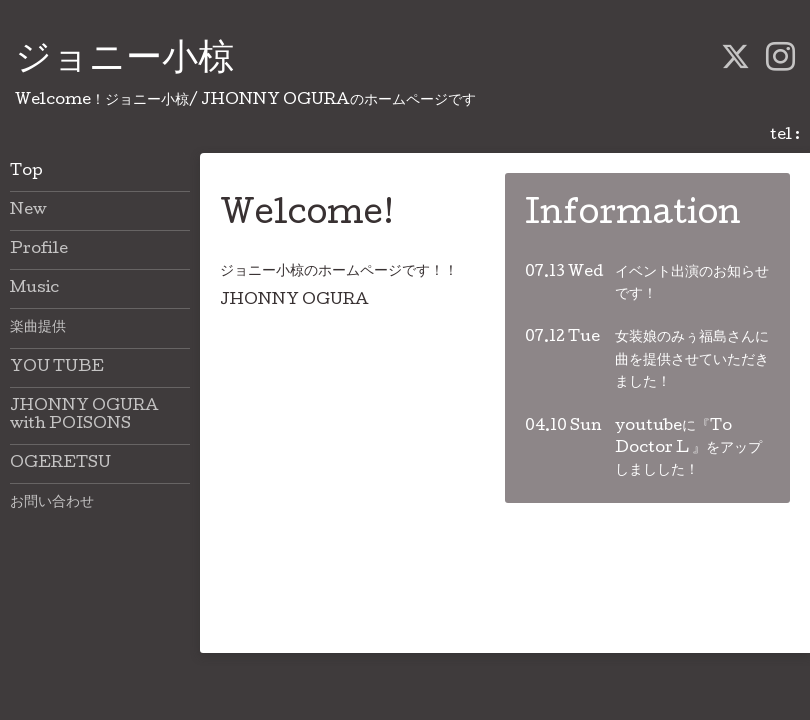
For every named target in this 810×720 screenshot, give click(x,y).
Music (34, 289)
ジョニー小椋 (124, 61)
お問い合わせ (52, 503)
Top (26, 172)
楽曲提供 (38, 328)
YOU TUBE (57, 368)
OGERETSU (60, 464)
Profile (39, 250)
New (28, 211)
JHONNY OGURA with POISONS (84, 416)
